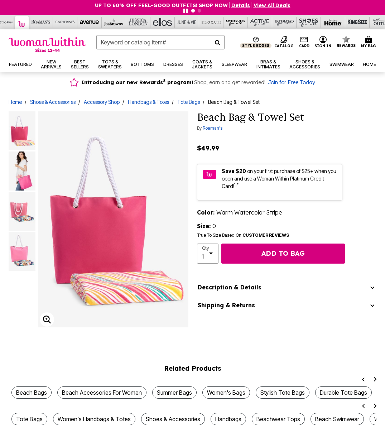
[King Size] (357, 22)
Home (15, 102)
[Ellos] (162, 22)
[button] (323, 42)
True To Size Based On (243, 235)
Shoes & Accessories (53, 102)
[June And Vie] (187, 22)
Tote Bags (188, 102)
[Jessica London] (138, 22)
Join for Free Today (291, 82)
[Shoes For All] (309, 22)
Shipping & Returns (226, 305)
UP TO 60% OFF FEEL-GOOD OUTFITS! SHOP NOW (161, 5)
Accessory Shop (102, 102)
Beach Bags (31, 392)
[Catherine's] (65, 22)
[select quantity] (208, 254)
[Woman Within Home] (47, 44)
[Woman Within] (22, 22)
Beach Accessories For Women (102, 392)
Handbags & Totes (148, 102)
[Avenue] (89, 22)
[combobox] (160, 42)
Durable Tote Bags (343, 392)
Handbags (228, 419)
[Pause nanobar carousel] (185, 11)
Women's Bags (226, 392)
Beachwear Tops (278, 419)
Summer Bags (174, 392)
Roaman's (212, 128)
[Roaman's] (41, 22)
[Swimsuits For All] (235, 22)
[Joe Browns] (114, 22)
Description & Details (229, 287)
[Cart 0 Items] (369, 42)
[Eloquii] (211, 22)
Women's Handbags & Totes (94, 419)
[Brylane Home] (333, 22)
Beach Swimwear (337, 419)
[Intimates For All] (284, 22)
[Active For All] (260, 22)
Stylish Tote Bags (282, 392)
